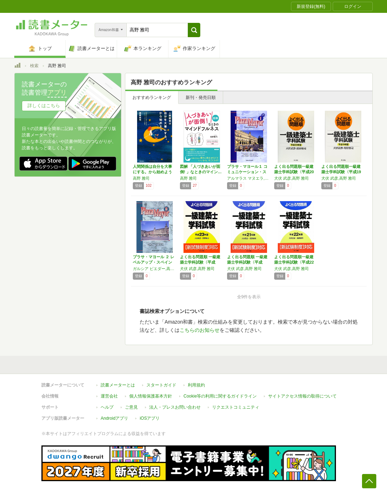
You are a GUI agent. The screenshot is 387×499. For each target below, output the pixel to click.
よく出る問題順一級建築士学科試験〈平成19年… (341, 171)
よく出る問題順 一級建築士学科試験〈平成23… (200, 262)
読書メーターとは (118, 385)
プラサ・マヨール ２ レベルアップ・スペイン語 (153, 262)
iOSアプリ (150, 418)
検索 (34, 65)
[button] (194, 30)
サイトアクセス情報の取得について (302, 396)
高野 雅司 (141, 178)
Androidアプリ (114, 418)
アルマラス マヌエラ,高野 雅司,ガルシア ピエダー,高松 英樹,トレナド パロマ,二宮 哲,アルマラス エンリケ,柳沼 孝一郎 (249, 178)
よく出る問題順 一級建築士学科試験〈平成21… (247, 262)
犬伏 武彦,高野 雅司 (291, 178)
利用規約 (196, 385)
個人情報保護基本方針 (150, 396)
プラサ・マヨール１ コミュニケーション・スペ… (247, 171)
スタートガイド (161, 385)
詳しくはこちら (43, 105)
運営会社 (109, 396)
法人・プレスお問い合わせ (175, 407)
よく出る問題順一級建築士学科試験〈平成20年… (294, 171)
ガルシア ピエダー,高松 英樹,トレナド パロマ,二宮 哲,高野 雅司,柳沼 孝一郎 (154, 268)
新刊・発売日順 (201, 97)
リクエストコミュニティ (235, 407)
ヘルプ (107, 407)
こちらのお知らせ (200, 330)
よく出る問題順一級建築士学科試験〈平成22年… (294, 262)
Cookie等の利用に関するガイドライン (220, 396)
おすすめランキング (151, 97)
